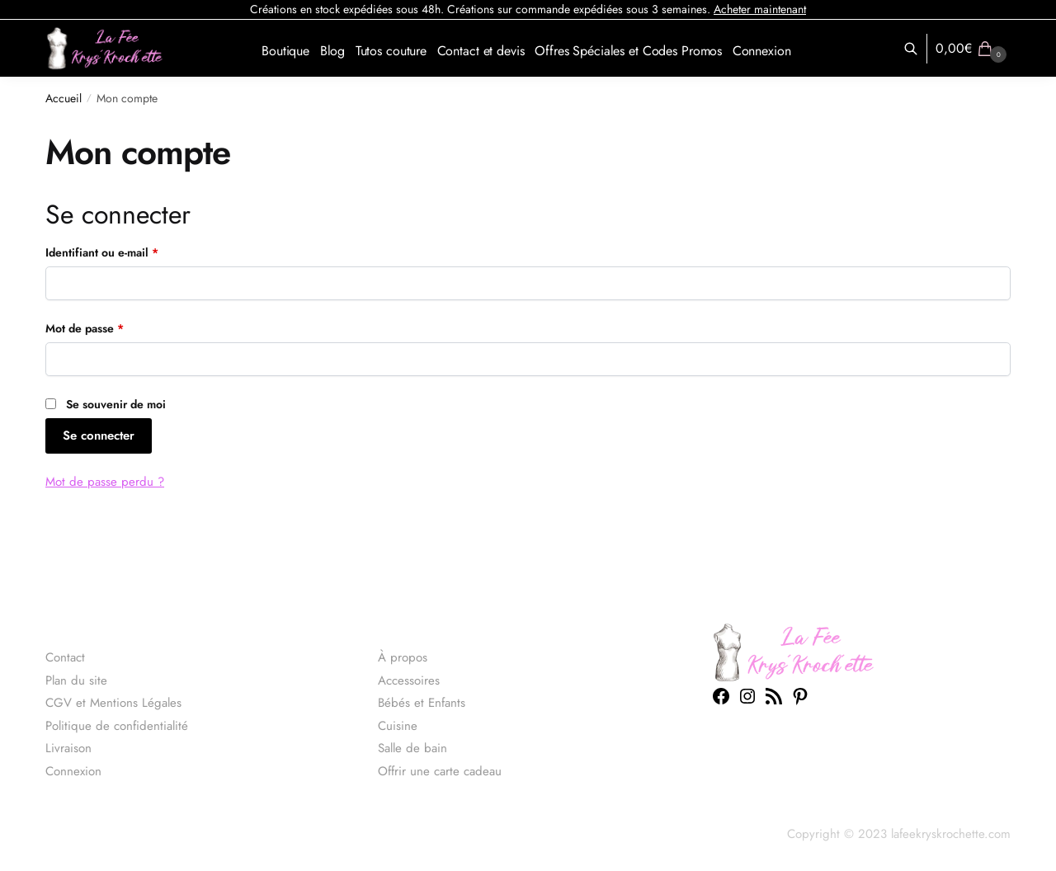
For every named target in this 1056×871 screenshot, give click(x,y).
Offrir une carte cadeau (440, 771)
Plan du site (76, 680)
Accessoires (409, 680)
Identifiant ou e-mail (130, 252)
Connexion (73, 771)
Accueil (63, 98)
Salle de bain (412, 748)
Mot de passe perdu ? (104, 482)
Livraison (68, 748)
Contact (65, 657)
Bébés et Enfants (421, 703)
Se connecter (98, 435)
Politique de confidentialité (116, 726)
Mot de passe (113, 328)
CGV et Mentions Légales (113, 703)
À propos (402, 657)
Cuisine (397, 726)
